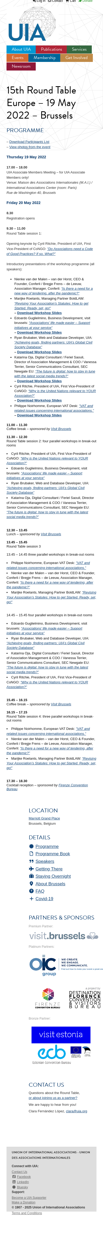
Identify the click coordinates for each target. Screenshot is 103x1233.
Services (79, 49)
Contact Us (19, 1172)
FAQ (36, 891)
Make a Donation (23, 1202)
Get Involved (76, 57)
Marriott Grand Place (44, 818)
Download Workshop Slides (39, 313)
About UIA (21, 49)
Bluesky (20, 1187)
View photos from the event (29, 147)
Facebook (21, 1177)
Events (17, 57)
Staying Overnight (50, 876)
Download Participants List (29, 142)
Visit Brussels (61, 429)
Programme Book (49, 853)
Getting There (46, 868)
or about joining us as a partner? (53, 1098)
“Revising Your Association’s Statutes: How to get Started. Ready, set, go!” (51, 597)
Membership (45, 57)
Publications (51, 49)
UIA (26, 21)
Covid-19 (41, 898)
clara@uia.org (76, 1111)
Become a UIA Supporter (29, 1198)
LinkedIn (20, 1182)
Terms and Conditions (27, 1213)
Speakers (41, 861)
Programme (44, 846)
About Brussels (47, 883)
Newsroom (21, 66)
